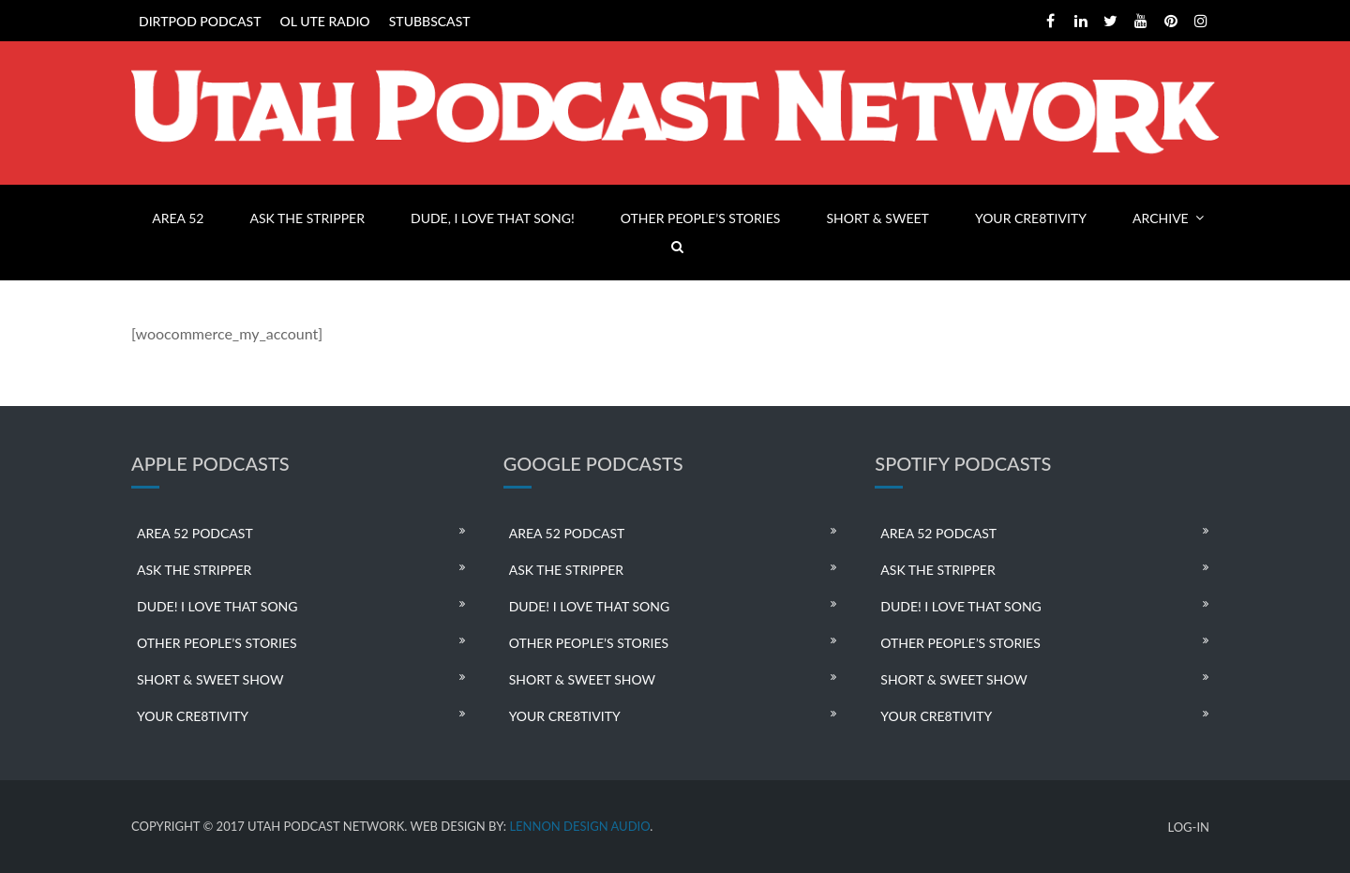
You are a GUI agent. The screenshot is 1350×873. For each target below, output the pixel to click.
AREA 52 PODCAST (195, 533)
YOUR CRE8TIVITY (1031, 218)
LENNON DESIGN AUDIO (579, 826)
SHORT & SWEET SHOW (210, 679)
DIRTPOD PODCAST (200, 21)
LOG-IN (1188, 827)
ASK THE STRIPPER (307, 218)
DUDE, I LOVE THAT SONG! (493, 218)
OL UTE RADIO (325, 21)
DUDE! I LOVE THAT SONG (217, 606)
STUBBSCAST (430, 21)
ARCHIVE (1160, 218)
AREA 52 (177, 218)
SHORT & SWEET (877, 218)
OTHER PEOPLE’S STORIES (700, 218)
